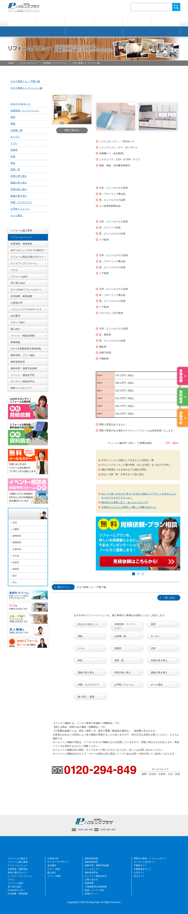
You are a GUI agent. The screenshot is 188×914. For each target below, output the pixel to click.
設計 (14, 575)
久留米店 (16, 549)
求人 (14, 582)
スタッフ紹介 (18, 322)
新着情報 (15, 342)
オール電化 (157, 684)
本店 (14, 522)
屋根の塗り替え (86, 672)
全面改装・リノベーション (55, 63)
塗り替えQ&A (18, 283)
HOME (11, 63)
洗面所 (117, 648)
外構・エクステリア (88, 684)
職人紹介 (15, 329)
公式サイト (139, 872)
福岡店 (15, 569)
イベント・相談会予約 (23, 375)
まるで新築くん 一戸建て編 (91, 587)
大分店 (15, 556)
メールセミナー (92, 869)
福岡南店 (16, 542)
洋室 (153, 648)
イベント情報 (54, 876)
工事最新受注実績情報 (96, 886)
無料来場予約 (91, 872)
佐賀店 (15, 562)
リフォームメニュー (28, 63)
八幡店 (15, 529)
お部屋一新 (120, 636)
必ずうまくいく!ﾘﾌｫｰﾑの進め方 (27, 250)
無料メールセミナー (21, 388)
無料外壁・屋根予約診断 (24, 368)
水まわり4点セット (88, 624)
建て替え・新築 (86, 696)
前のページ (62, 587)
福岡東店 (16, 536)
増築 (80, 636)
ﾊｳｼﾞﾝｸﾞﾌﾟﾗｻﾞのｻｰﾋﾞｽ (57, 862)
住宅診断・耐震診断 (21, 296)
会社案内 (15, 315)
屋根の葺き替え (159, 672)
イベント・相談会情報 (23, 335)
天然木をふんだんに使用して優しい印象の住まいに (128, 507)
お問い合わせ (91, 879)
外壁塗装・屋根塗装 (21, 243)
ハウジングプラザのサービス (26, 309)
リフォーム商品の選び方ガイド (27, 256)
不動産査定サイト (142, 869)
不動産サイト (140, 865)
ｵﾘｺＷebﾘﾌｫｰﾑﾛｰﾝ (16, 890)
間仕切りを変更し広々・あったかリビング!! (124, 502)
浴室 (153, 624)
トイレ (81, 648)
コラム (14, 270)
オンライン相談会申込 (23, 381)
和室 (80, 660)
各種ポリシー (91, 893)
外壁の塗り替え (159, 660)
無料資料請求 (18, 361)
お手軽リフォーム (123, 684)
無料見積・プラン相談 (23, 355)
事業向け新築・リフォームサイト (150, 858)
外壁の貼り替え (122, 672)
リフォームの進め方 (18, 858)
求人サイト (139, 876)
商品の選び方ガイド (18, 872)
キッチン (155, 636)
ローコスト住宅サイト (145, 862)
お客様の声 (17, 302)
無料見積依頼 (91, 858)
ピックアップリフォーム (24, 263)
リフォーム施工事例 (21, 230)
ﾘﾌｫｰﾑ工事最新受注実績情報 (26, 348)
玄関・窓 (119, 660)
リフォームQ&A (19, 276)
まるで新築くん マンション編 (26, 88)
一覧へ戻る (167, 597)
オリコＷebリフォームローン (26, 289)
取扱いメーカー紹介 (95, 890)
